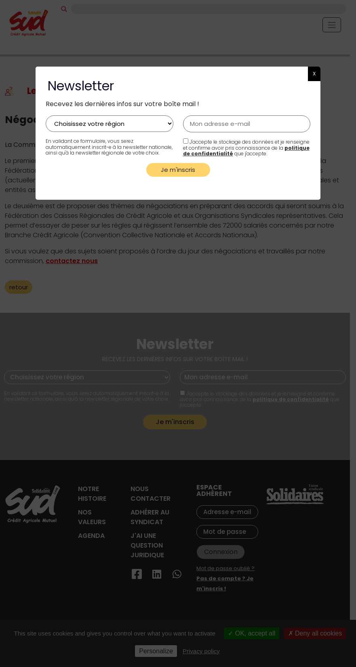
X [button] (314, 73)
